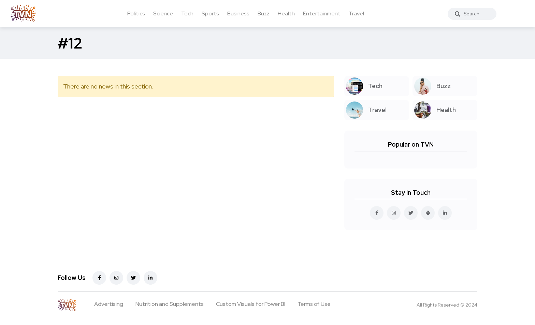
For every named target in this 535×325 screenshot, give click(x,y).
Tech (187, 13)
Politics (136, 13)
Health (286, 13)
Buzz (264, 13)
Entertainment (322, 13)
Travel (356, 13)
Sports (210, 13)
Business (238, 13)
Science (163, 13)
